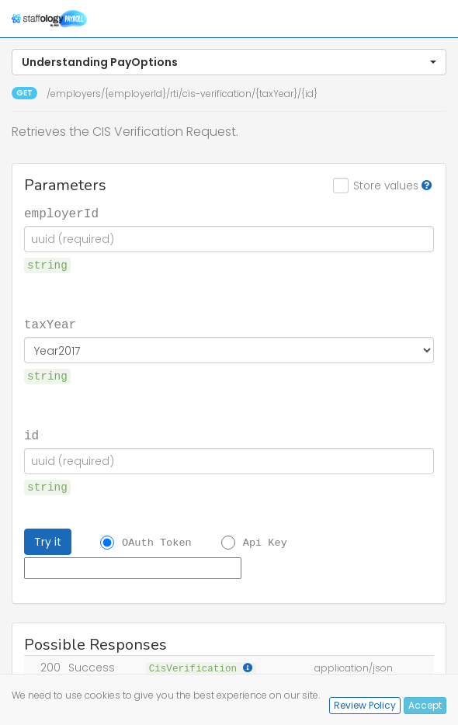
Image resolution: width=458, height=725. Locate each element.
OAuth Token (157, 543)
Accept (425, 705)
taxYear (50, 324)
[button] (229, 62)
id (31, 435)
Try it (47, 542)
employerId (61, 213)
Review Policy (365, 705)
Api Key (265, 543)
